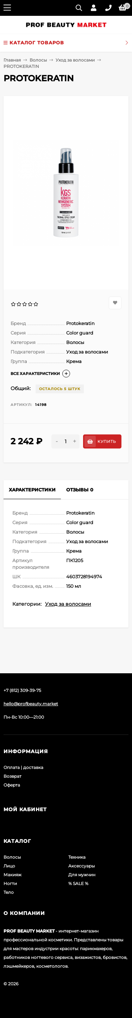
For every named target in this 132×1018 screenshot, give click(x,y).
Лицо (9, 866)
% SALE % (78, 883)
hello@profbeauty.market (31, 703)
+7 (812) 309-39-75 (22, 690)
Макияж (12, 874)
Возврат (12, 776)
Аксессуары (81, 866)
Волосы (38, 60)
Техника (77, 857)
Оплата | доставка (23, 767)
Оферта (12, 785)
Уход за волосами (75, 60)
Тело (9, 892)
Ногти (10, 883)
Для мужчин (81, 874)
